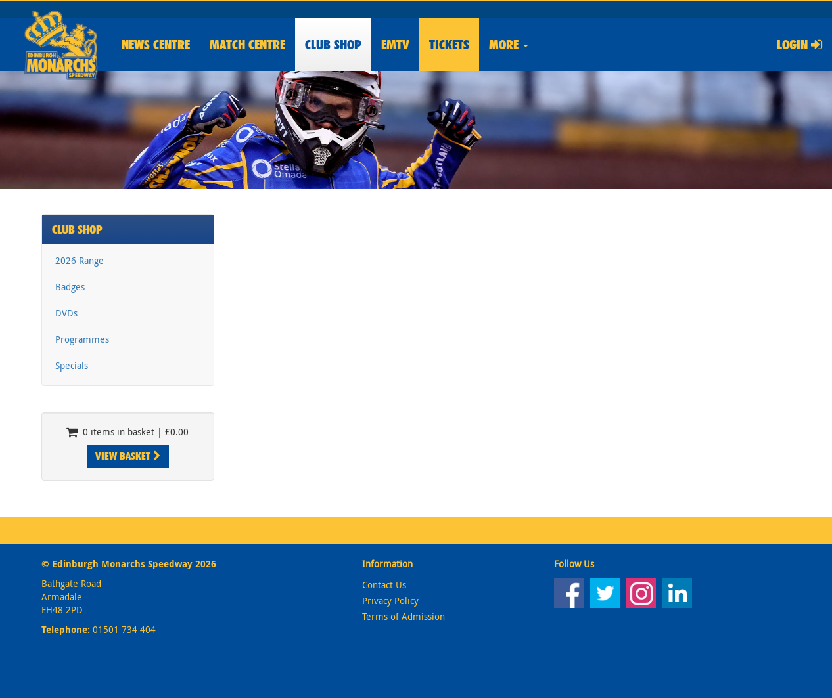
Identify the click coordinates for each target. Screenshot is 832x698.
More (508, 45)
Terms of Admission (403, 616)
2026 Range (79, 260)
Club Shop (77, 229)
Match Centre (247, 45)
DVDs (66, 313)
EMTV (395, 45)
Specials (71, 365)
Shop (333, 45)
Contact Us (384, 584)
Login (799, 45)
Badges (70, 286)
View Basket (127, 456)
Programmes (82, 339)
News (156, 45)
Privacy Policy (390, 600)
